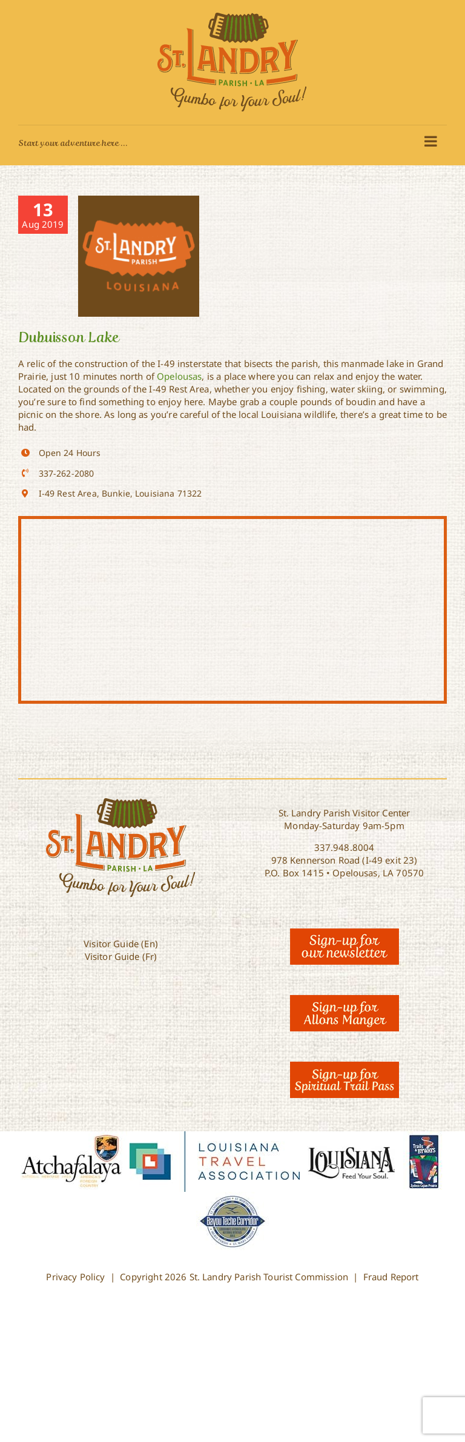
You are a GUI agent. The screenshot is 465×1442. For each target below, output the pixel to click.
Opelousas (179, 376)
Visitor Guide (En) (121, 944)
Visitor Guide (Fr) (121, 956)
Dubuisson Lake (68, 337)
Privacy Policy (75, 1277)
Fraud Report (391, 1277)
